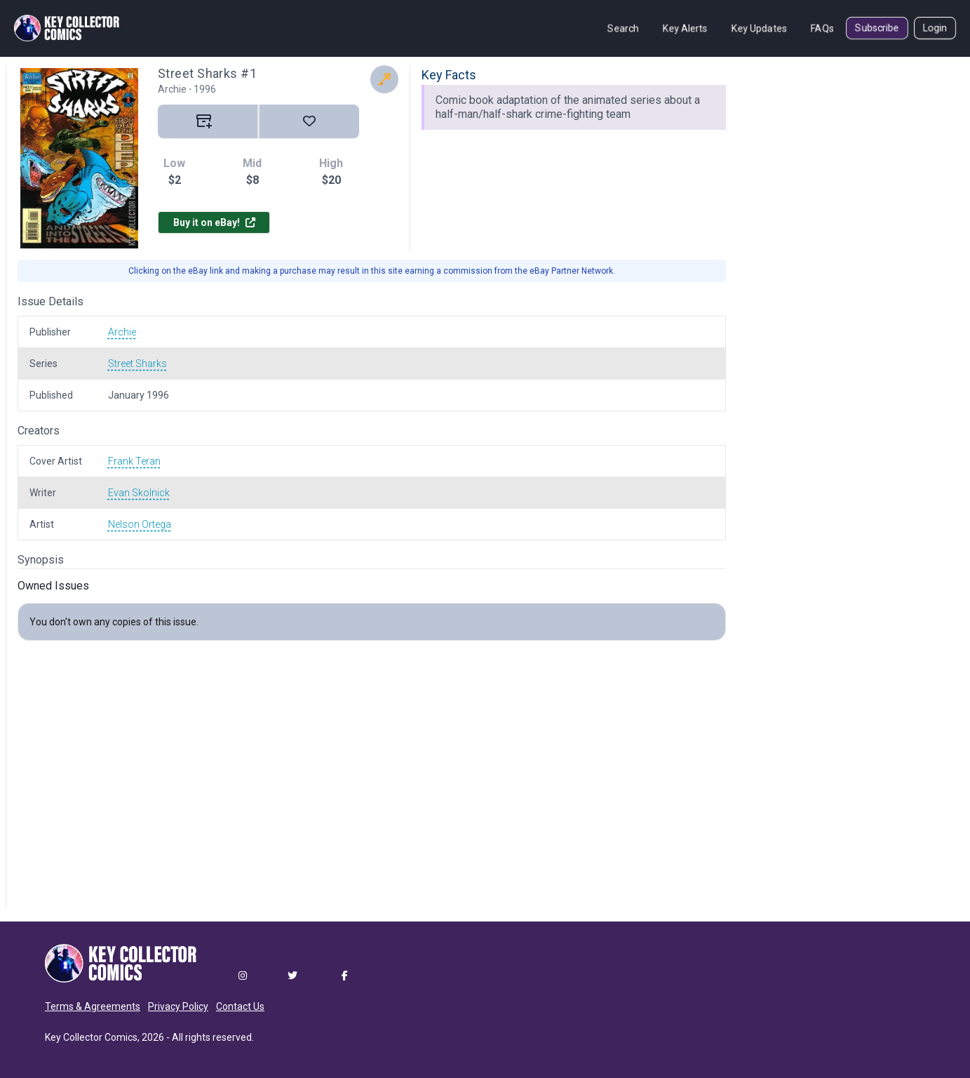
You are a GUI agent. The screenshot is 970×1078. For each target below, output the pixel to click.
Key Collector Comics (91, 1037)
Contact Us (240, 1006)
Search (623, 28)
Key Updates (759, 28)
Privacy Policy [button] (178, 1006)
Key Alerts (685, 28)
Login (935, 28)
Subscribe (877, 28)
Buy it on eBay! (214, 222)
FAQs (822, 28)
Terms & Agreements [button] (92, 1006)
